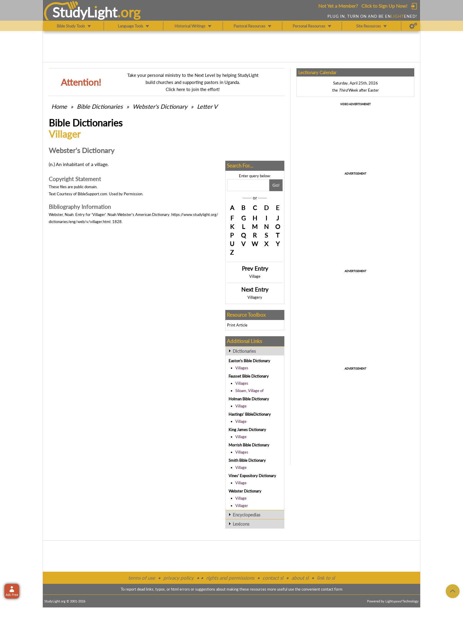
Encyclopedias (246, 514)
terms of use (141, 578)
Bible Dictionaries (100, 106)
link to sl (326, 578)
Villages (241, 367)
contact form (332, 589)
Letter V (207, 106)
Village (254, 276)
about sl (300, 578)
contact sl (273, 578)
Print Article (237, 325)
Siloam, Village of (249, 390)
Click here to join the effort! (193, 89)
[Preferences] (413, 26)
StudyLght (85, 12)
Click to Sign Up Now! (384, 6)
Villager (241, 505)
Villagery (254, 297)
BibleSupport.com (92, 193)
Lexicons (241, 523)
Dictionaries (244, 351)
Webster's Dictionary (160, 106)
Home (59, 106)
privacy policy (178, 578)
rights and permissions (230, 578)
